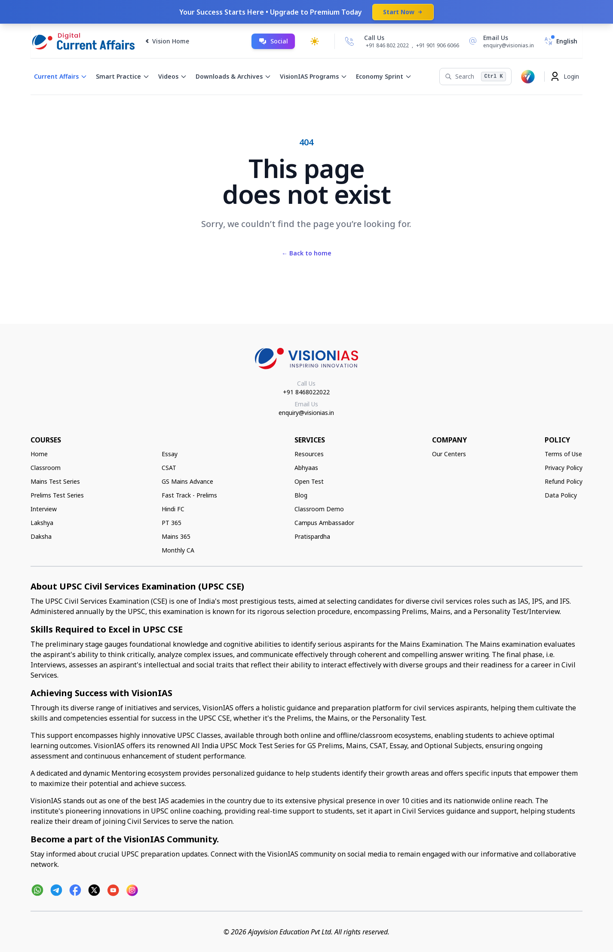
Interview (44, 509)
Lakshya (42, 523)
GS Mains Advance (187, 481)
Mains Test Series (55, 481)
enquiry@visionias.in (306, 412)
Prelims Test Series (57, 495)
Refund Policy (563, 481)
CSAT (169, 468)
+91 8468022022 (306, 392)
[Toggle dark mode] (314, 41)
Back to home (306, 253)
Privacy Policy (563, 468)
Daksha (41, 536)
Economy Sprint (384, 76)
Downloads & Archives (233, 76)
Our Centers (449, 454)
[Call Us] (349, 41)
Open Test (309, 481)
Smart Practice (123, 76)
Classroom (46, 468)
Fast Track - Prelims (189, 495)
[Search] (475, 76)
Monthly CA (178, 550)
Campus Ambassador (324, 523)
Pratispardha (312, 536)
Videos (172, 76)
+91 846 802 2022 (387, 45)
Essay (170, 454)
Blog (300, 495)
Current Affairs (60, 76)
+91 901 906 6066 (437, 45)
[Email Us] (500, 41)
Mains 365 (176, 536)
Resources (309, 454)
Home (39, 454)
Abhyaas (306, 468)
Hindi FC (173, 509)
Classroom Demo (319, 509)
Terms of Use (563, 454)
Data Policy (561, 495)
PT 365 (171, 523)
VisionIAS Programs (313, 76)
